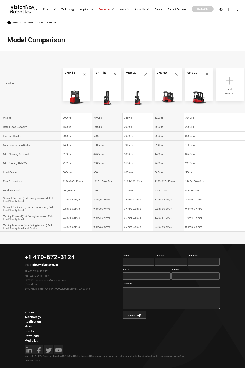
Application (86, 9)
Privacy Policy (32, 360)
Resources (104, 9)
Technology (67, 9)
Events (158, 9)
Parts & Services (177, 9)
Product (47, 9)
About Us (140, 9)
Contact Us (202, 9)
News (123, 9)
